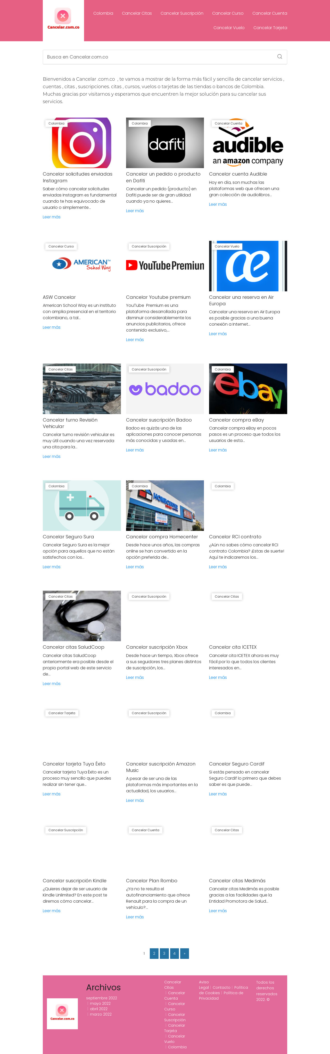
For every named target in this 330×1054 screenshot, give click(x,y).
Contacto (221, 987)
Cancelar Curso (228, 13)
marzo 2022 (101, 1014)
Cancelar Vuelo (229, 28)
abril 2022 (99, 1008)
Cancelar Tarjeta (270, 28)
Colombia (103, 13)
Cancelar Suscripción (182, 13)
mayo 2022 (100, 1003)
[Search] (278, 55)
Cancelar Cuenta (269, 13)
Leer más (52, 217)
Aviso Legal (204, 984)
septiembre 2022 (101, 998)
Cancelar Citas (137, 13)
